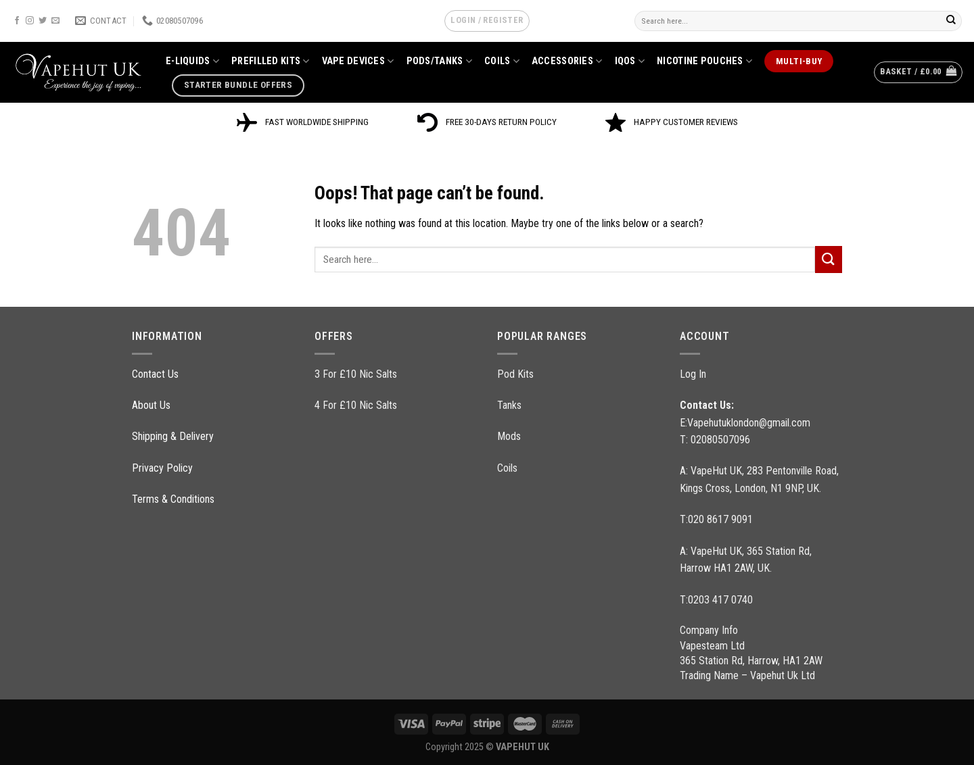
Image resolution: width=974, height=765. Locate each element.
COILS (501, 61)
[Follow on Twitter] (43, 21)
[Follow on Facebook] (17, 21)
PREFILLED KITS (270, 61)
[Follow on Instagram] (30, 21)
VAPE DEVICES (358, 61)
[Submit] (951, 21)
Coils (507, 468)
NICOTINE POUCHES (704, 61)
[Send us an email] (55, 21)
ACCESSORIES (567, 61)
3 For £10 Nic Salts (356, 374)
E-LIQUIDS (192, 61)
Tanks (509, 405)
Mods (509, 436)
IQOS (630, 61)
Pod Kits (515, 374)
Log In (693, 374)
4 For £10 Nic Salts (356, 405)
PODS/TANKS (439, 61)
